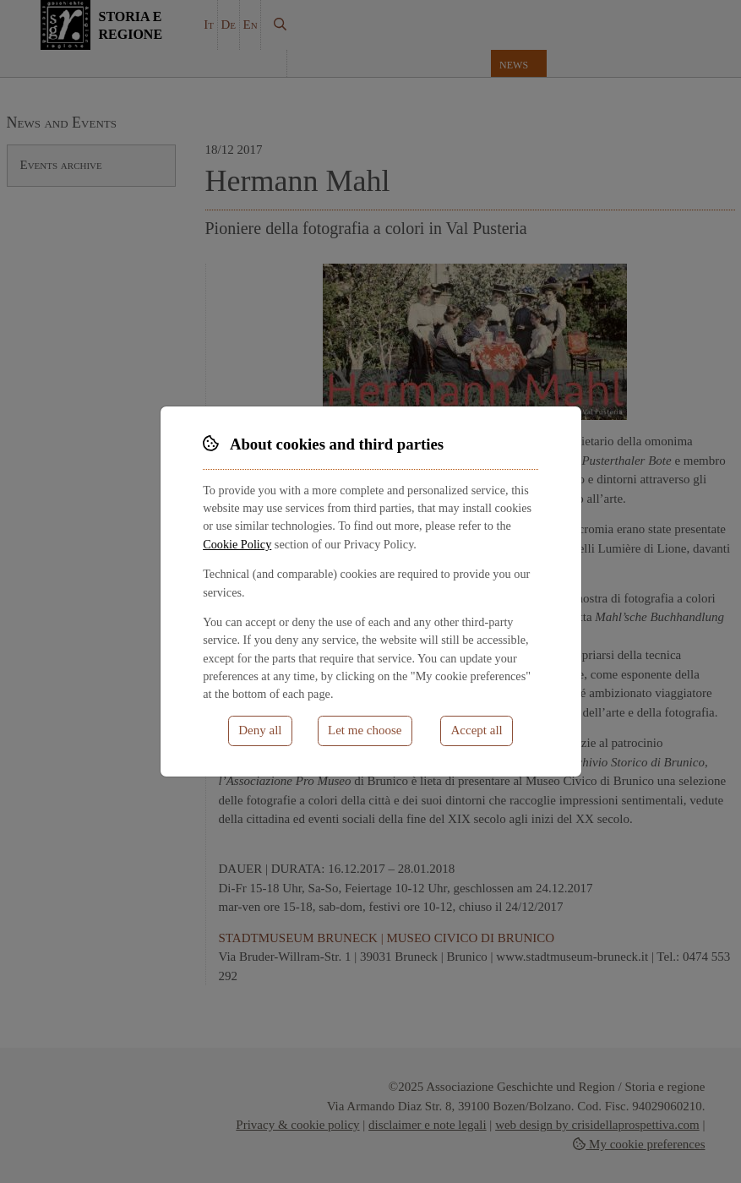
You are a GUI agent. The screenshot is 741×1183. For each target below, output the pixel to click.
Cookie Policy (237, 544)
